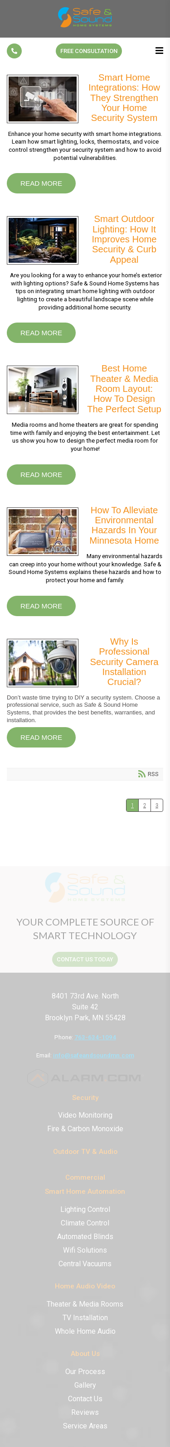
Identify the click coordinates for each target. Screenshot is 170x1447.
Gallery (85, 1385)
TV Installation (85, 1317)
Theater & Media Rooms (85, 1304)
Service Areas (85, 1426)
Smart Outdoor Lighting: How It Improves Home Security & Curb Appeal (42, 240)
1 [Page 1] (132, 805)
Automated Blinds (85, 1236)
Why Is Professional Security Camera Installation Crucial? (42, 663)
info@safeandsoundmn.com (93, 1055)
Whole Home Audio (85, 1331)
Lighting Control (85, 1209)
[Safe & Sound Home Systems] (85, 27)
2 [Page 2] (144, 805)
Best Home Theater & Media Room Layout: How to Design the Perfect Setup (42, 390)
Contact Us (85, 1398)
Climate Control (85, 1223)
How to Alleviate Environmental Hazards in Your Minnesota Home (42, 531)
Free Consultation (88, 51)
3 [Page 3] (156, 805)
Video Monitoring (85, 1115)
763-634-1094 (95, 1037)
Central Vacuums (85, 1263)
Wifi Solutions (85, 1250)
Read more (41, 183)
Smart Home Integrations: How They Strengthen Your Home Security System (42, 99)
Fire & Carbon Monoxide (85, 1128)
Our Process (85, 1371)
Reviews (85, 1412)
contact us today (85, 959)
